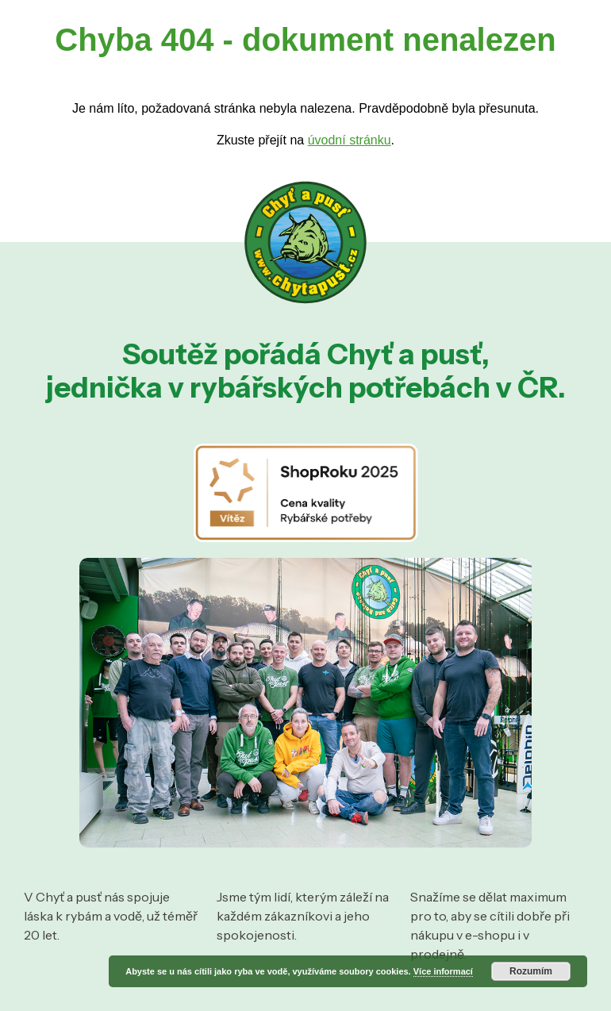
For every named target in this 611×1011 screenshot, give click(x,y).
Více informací (443, 971)
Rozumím (530, 971)
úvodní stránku (349, 140)
